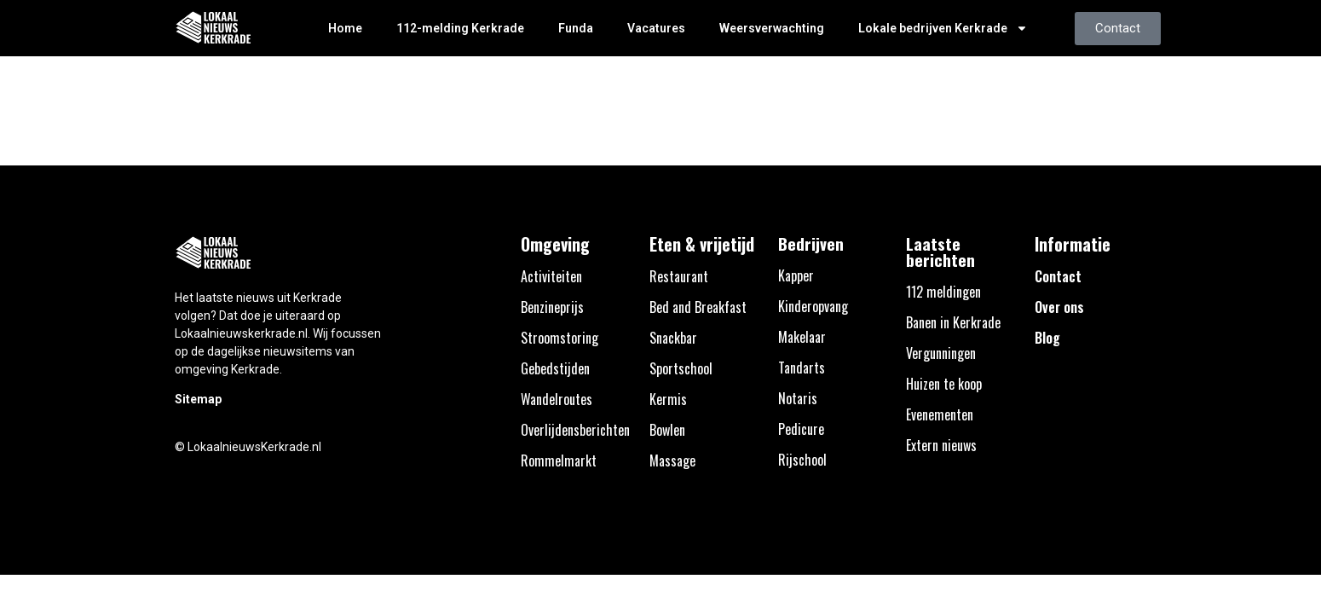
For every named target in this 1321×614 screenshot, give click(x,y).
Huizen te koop (944, 384)
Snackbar (673, 337)
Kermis (668, 399)
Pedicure (801, 429)
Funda (575, 28)
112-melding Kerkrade (460, 28)
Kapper (796, 275)
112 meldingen (943, 291)
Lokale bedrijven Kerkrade (943, 28)
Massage (672, 460)
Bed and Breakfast (698, 307)
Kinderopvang (813, 306)
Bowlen (667, 430)
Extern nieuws (941, 445)
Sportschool (680, 368)
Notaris (797, 398)
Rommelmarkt (559, 460)
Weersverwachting (771, 28)
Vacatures (656, 28)
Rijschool (802, 459)
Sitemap (198, 399)
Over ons (1059, 307)
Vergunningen (941, 353)
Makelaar (802, 337)
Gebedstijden (555, 368)
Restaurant (678, 276)
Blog (1047, 337)
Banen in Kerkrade (953, 322)
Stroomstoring (559, 337)
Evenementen (939, 414)
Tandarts (801, 367)
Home (345, 28)
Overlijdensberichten (575, 430)
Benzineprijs (552, 307)
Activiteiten (551, 276)
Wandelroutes (556, 399)
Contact (1058, 276)
